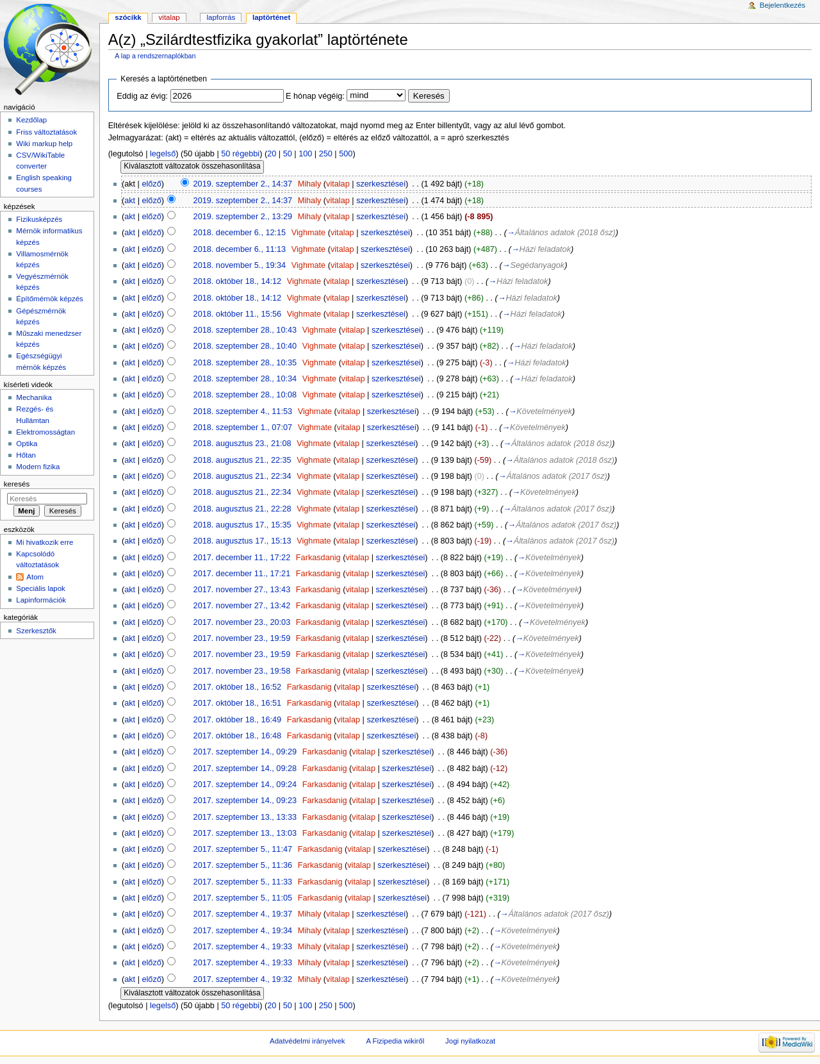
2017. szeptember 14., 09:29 (245, 751)
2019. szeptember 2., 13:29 (242, 216)
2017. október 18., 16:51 (237, 703)
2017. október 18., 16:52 (237, 687)
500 (345, 153)
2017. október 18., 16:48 (237, 735)
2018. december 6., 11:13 (239, 249)
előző (151, 183)
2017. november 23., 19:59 (242, 638)
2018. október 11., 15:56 (237, 314)
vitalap (338, 183)
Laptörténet (271, 17)
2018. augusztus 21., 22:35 (242, 460)
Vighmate (308, 232)
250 (325, 153)
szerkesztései (381, 183)
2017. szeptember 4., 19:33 (242, 946)
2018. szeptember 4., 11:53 (242, 411)
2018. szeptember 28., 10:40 (245, 346)
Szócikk (128, 17)
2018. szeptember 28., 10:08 (245, 394)
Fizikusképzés (39, 219)
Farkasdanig (318, 557)
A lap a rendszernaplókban (155, 56)
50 (287, 153)
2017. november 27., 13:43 (242, 589)
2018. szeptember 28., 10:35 (245, 362)
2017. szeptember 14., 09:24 (245, 784)
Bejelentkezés (782, 5)
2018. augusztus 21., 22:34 (242, 476)
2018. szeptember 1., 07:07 (242, 427)
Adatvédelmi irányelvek (307, 1041)
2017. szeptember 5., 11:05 (242, 898)
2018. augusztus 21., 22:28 (242, 508)
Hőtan (26, 455)
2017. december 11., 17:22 (242, 557)
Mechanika (33, 397)
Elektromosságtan (45, 432)
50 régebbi (240, 153)
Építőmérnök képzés (49, 299)
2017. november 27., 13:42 (242, 605)
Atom (35, 577)
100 (305, 153)
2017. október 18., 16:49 (237, 719)
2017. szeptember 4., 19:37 (242, 914)
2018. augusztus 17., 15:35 (242, 524)
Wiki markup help (44, 143)
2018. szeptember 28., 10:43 (245, 330)
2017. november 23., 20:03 (242, 622)
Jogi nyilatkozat (470, 1041)
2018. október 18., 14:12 (237, 281)
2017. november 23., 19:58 (242, 671)
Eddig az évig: (142, 96)
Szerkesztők (36, 631)
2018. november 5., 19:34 (239, 265)
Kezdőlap (31, 120)
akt (129, 200)
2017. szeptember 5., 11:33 (242, 881)
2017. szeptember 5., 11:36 (242, 865)
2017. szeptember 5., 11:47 (242, 849)
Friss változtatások (46, 132)
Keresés (16, 484)
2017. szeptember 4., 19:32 (242, 979)
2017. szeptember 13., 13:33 (245, 817)
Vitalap (169, 17)
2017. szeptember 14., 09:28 (245, 768)
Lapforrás (221, 17)
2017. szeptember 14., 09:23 (245, 800)
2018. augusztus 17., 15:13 (242, 540)
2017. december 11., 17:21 (242, 573)
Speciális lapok (40, 588)
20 (271, 153)
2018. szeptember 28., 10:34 (245, 378)
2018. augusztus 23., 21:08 (242, 443)
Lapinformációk (41, 600)
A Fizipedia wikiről (395, 1041)
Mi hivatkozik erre (44, 542)
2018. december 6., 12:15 (239, 232)
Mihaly (310, 183)
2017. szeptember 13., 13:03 (245, 833)
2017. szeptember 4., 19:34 (242, 930)
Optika (26, 443)
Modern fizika (38, 466)
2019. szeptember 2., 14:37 (242, 183)
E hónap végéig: (315, 96)
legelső (163, 153)
